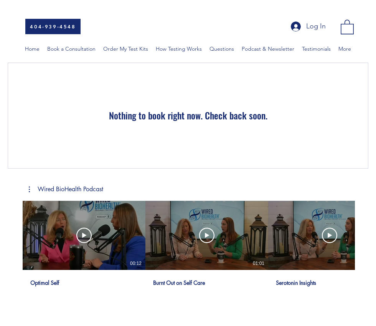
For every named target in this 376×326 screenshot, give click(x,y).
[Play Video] (84, 235)
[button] (347, 26)
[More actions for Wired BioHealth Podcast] (66, 189)
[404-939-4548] (53, 26)
